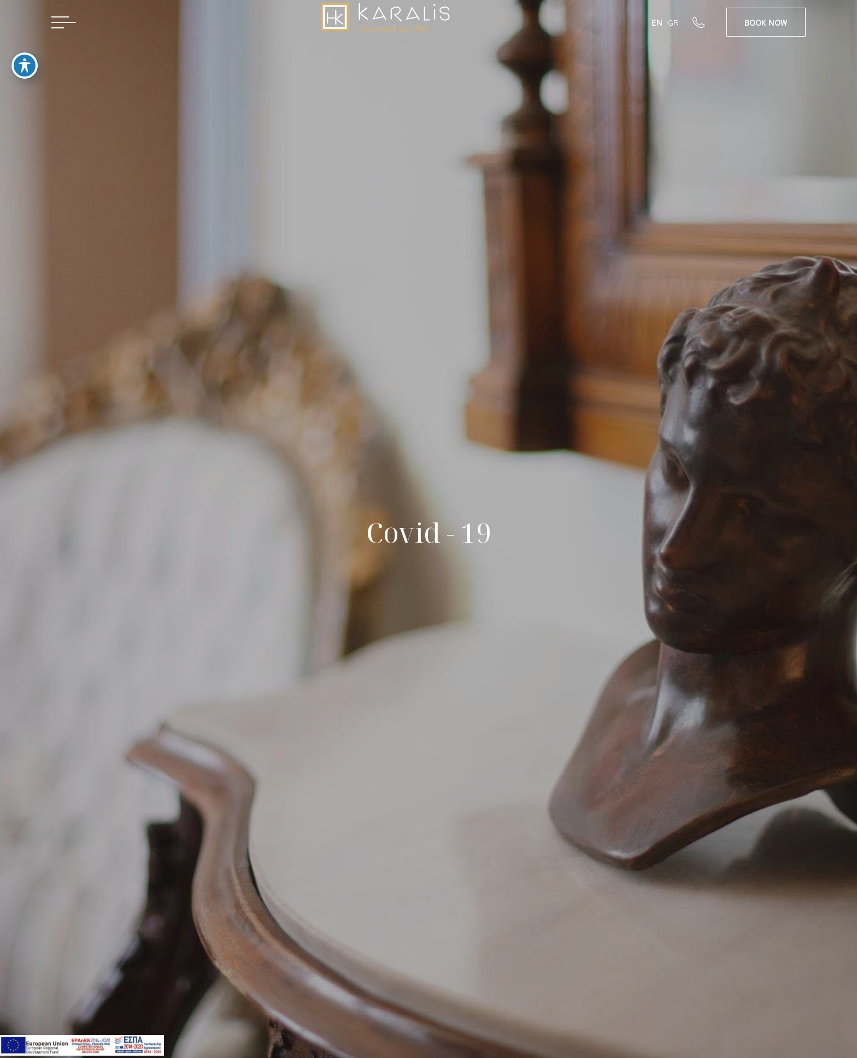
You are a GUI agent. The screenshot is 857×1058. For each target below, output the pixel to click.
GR (673, 22)
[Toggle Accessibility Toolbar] (24, 52)
